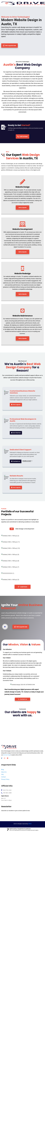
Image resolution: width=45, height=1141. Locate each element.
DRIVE (29, 1019)
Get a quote (15, 404)
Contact (3, 973)
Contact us (15, 461)
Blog (2, 965)
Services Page (6, 951)
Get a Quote (22, 207)
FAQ (2, 970)
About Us (3, 968)
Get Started (15, 433)
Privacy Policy (5, 975)
